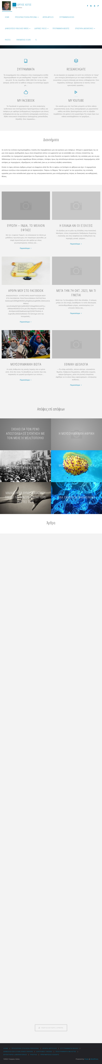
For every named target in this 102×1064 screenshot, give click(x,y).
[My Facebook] (26, 93)
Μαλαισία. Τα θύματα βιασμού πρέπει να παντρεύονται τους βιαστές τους (25, 497)
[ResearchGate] (76, 62)
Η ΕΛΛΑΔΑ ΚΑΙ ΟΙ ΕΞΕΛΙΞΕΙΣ (76, 225)
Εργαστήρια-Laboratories (15, 1054)
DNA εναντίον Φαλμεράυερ (76, 497)
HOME (5, 1048)
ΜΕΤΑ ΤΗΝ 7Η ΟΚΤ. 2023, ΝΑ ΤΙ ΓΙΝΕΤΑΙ (76, 292)
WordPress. (94, 1059)
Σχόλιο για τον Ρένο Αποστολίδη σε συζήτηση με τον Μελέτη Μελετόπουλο (25, 433)
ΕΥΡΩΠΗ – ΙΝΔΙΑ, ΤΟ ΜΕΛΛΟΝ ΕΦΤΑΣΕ (26, 227)
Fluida (86, 1059)
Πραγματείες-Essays (51, 1054)
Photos (35, 1054)
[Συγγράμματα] (26, 62)
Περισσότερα (26, 248)
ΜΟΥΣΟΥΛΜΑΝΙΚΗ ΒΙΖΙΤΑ (25, 364)
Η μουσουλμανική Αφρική (76, 433)
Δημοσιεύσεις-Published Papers (18, 1051)
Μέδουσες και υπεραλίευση (76, 465)
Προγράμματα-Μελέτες (68, 1051)
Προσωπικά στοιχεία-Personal (26, 1048)
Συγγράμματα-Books (71, 1048)
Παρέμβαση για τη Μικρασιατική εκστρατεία (25, 465)
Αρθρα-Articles (51, 1048)
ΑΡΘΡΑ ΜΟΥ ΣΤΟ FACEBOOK (25, 290)
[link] (36, 39)
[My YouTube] (76, 93)
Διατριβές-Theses (46, 1051)
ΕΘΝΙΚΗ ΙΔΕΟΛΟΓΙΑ (76, 364)
